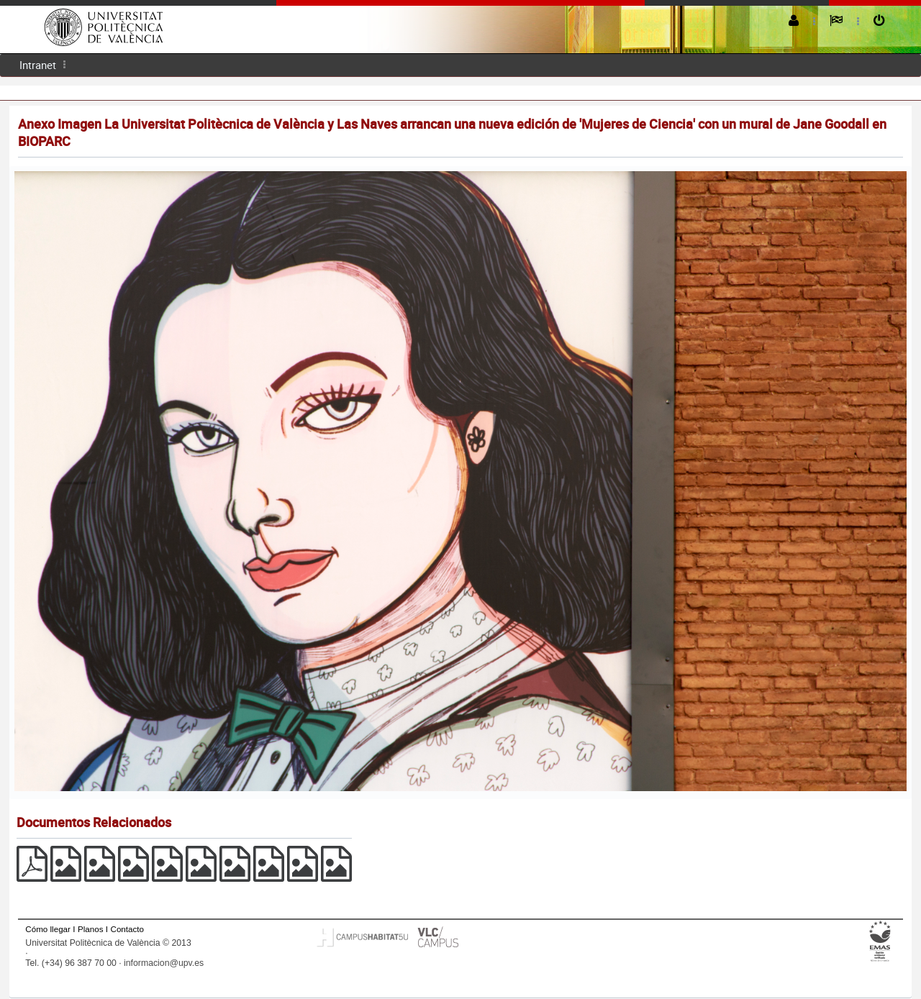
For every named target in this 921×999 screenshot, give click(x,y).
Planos (91, 929)
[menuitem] (38, 65)
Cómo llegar (48, 929)
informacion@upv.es (164, 963)
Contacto (127, 929)
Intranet (37, 65)
